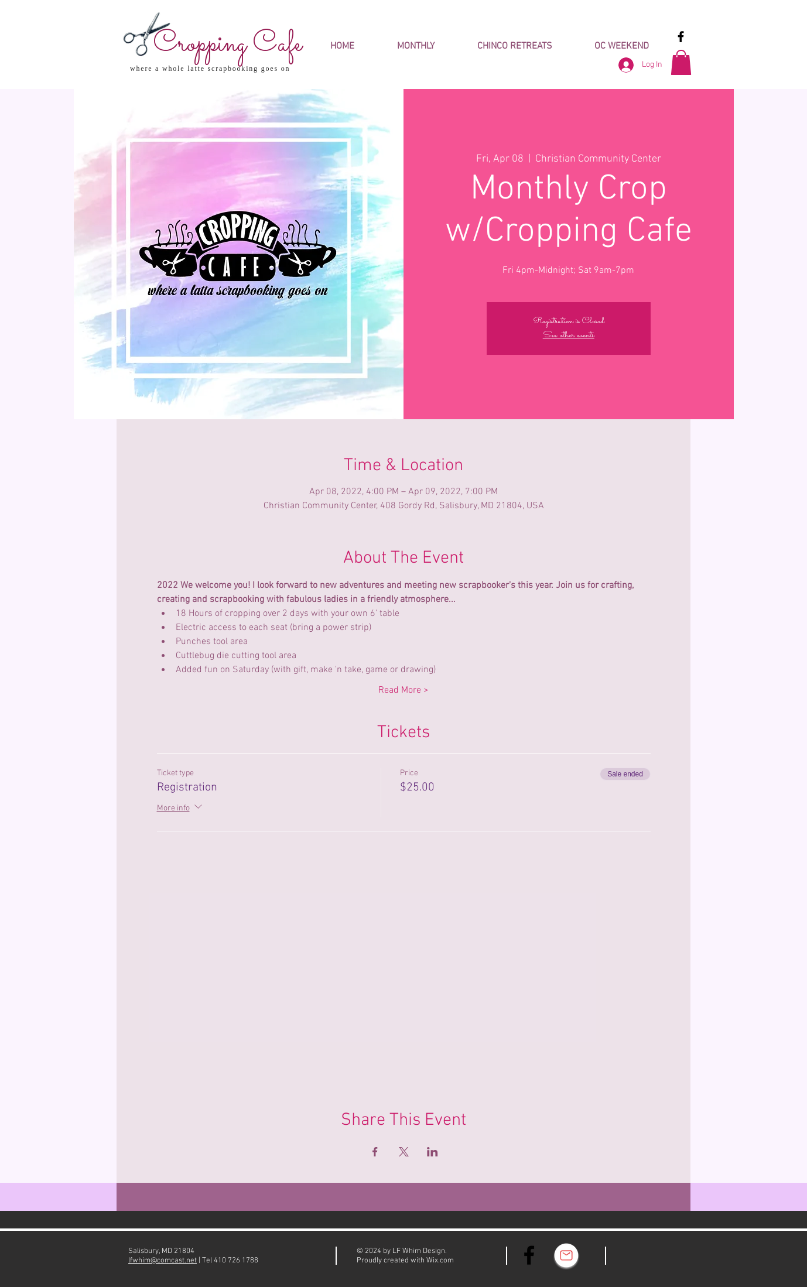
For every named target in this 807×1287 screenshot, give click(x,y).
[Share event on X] (403, 1151)
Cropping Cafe (227, 44)
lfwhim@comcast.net (162, 1260)
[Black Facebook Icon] (680, 36)
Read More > (403, 690)
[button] (681, 62)
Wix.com (440, 1260)
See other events (568, 335)
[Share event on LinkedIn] (432, 1151)
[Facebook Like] (650, 1256)
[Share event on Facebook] (375, 1151)
